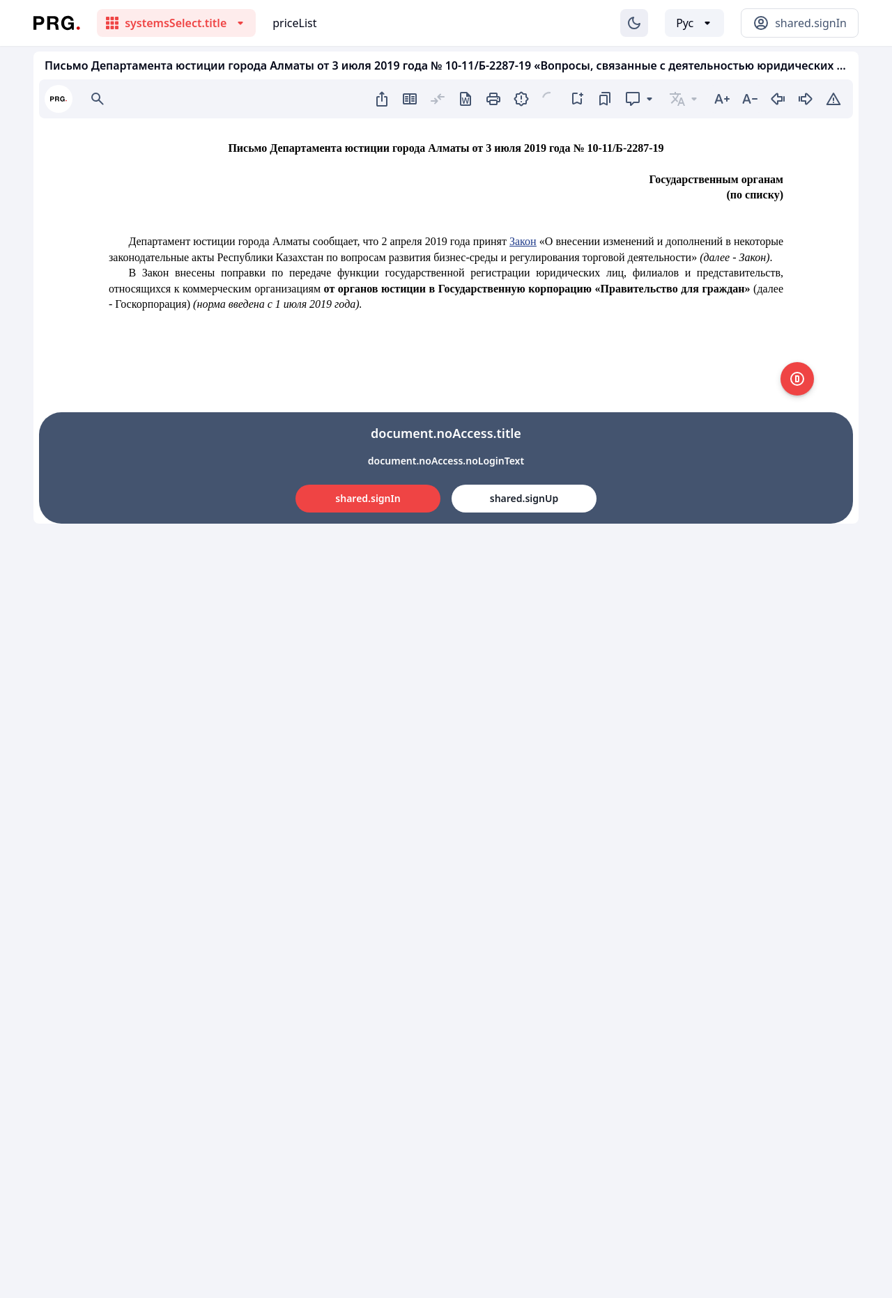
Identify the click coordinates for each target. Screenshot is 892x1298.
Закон (523, 241)
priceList (294, 23)
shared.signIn (367, 498)
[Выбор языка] (694, 23)
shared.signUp (524, 498)
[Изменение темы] (634, 23)
